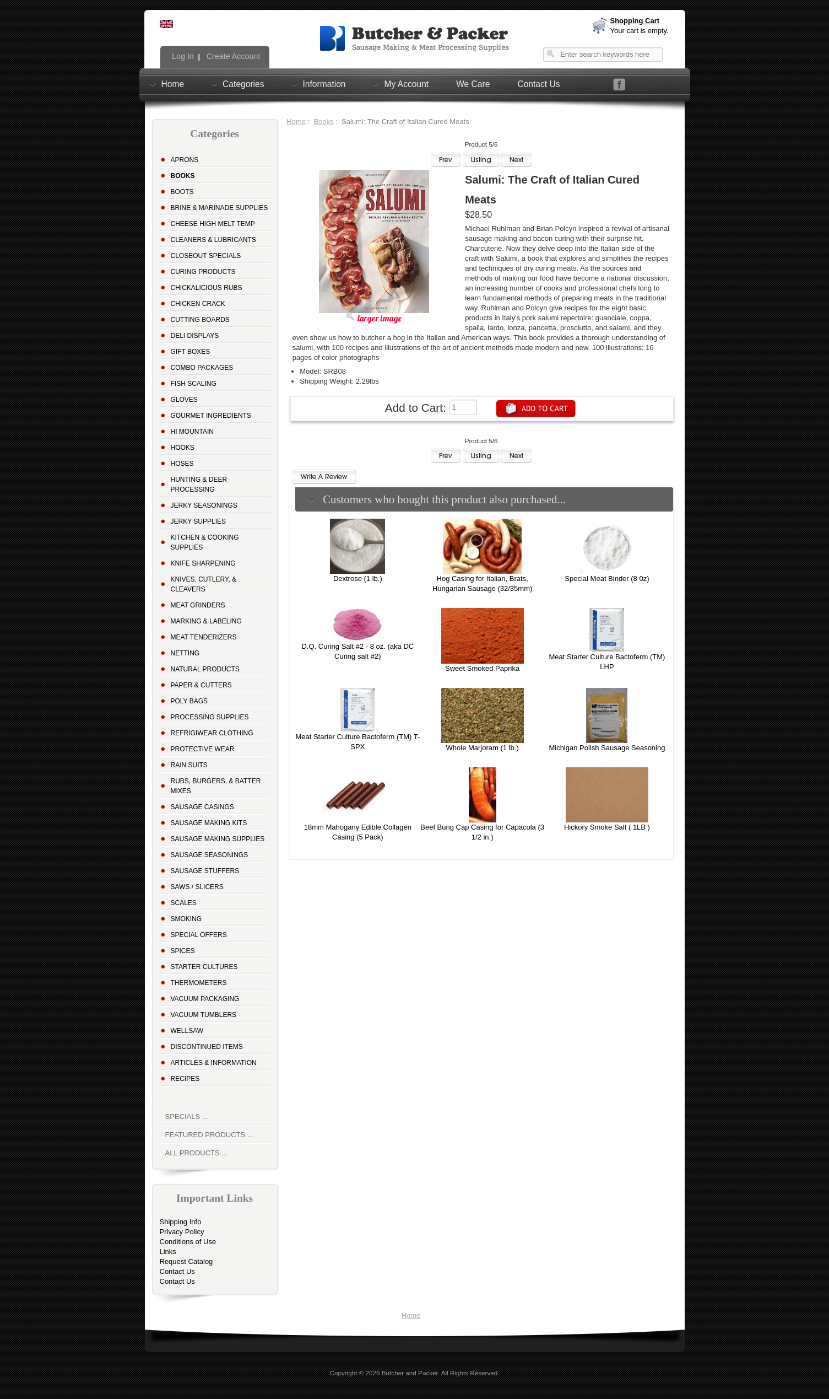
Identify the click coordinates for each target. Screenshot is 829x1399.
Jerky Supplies (198, 521)
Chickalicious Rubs (206, 288)
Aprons (185, 160)
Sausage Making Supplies (218, 839)
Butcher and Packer (410, 1372)
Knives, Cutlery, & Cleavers (204, 584)
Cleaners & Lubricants (213, 240)
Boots (182, 192)
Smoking (186, 919)
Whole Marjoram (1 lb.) (482, 748)
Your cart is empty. (639, 30)
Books (323, 121)
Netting (185, 653)
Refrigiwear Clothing (212, 733)
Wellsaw (187, 1031)
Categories (243, 84)
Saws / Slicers (197, 887)
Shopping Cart (635, 21)
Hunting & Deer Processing (199, 484)
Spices (183, 951)
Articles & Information (214, 1063)
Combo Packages (202, 368)
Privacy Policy (182, 1232)
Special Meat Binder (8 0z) (607, 578)
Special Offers (199, 935)
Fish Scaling (193, 384)
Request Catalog (186, 1261)
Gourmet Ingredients (211, 415)
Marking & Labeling (206, 621)
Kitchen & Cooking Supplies (205, 542)
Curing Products (203, 272)
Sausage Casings (202, 807)
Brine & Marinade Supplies (219, 208)
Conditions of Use (188, 1241)
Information (324, 84)
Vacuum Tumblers (204, 1015)
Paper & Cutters (201, 685)
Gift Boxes (190, 352)
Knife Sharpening (203, 563)
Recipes (185, 1079)
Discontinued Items (207, 1047)
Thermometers (199, 983)
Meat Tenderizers (204, 637)
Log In (182, 56)
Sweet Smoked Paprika (482, 668)
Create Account (232, 56)
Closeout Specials (206, 256)
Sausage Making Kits (209, 823)
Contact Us (538, 84)
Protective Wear (203, 749)
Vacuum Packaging (205, 999)
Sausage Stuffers (205, 871)
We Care (473, 84)
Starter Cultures (204, 967)
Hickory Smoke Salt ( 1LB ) (607, 827)
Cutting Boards (200, 320)
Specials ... (186, 1116)
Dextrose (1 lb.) (357, 578)
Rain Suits (189, 765)
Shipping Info (181, 1222)
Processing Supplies (210, 717)
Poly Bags (189, 701)
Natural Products (205, 669)
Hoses (182, 463)
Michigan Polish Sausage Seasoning (607, 748)
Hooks (182, 447)
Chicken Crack (198, 304)
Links (168, 1251)
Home (173, 84)
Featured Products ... (209, 1135)
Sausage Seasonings (209, 855)
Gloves (184, 399)
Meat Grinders (198, 605)
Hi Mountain (192, 431)
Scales (184, 903)
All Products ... (196, 1153)
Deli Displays (195, 336)
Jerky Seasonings (204, 505)
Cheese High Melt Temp (213, 224)
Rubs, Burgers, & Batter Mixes (216, 786)
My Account (406, 84)
